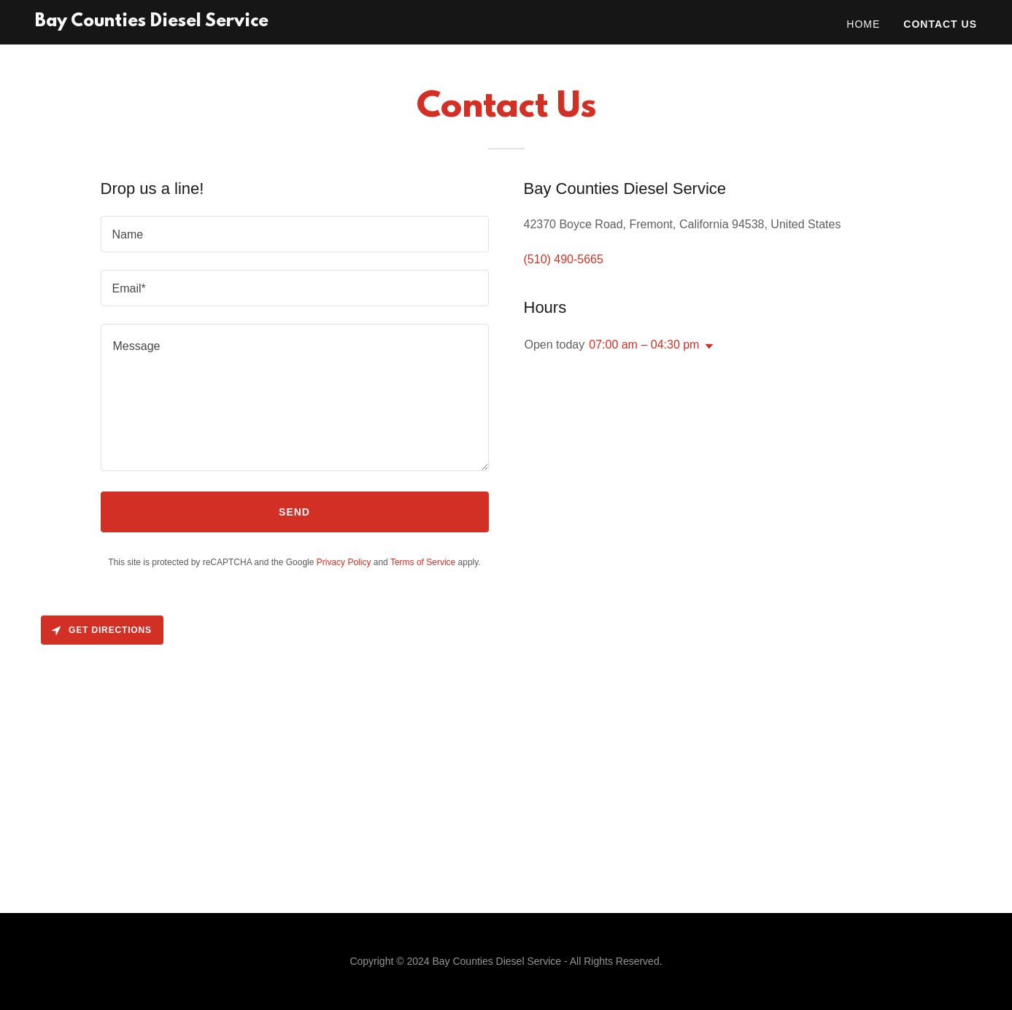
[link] (152, 22)
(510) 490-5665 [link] (563, 259)
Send (294, 512)
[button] (706, 346)
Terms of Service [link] (422, 562)
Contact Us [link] (940, 24)
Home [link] (863, 24)
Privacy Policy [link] (344, 562)
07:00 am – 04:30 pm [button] (644, 344)
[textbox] (295, 234)
